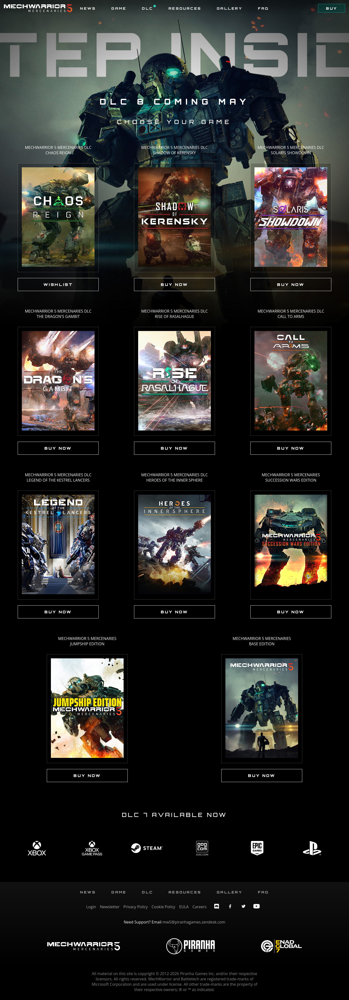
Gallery (229, 8)
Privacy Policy (135, 906)
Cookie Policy (163, 906)
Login (91, 906)
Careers (199, 906)
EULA (184, 906)
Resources (184, 8)
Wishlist (58, 284)
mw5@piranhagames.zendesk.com (193, 922)
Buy (331, 8)
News (88, 8)
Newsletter (109, 906)
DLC (149, 8)
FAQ (263, 8)
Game (118, 8)
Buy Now (174, 284)
